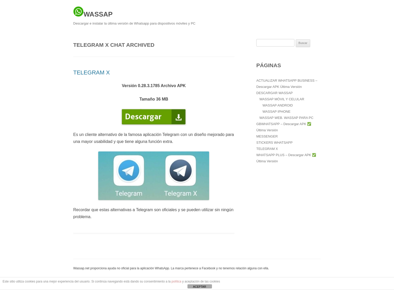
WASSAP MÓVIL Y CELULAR (281, 99)
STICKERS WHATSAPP (274, 142)
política (176, 281)
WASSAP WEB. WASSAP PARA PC (286, 118)
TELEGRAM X (91, 72)
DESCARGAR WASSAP (274, 93)
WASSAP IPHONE (276, 111)
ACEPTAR (199, 286)
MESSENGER (267, 136)
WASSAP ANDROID (277, 105)
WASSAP (93, 12)
